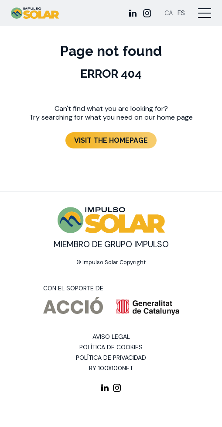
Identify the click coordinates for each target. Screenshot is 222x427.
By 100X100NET (111, 368)
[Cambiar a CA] (168, 13)
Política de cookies (111, 347)
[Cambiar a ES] (181, 13)
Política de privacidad (111, 358)
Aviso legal (111, 337)
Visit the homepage (111, 140)
